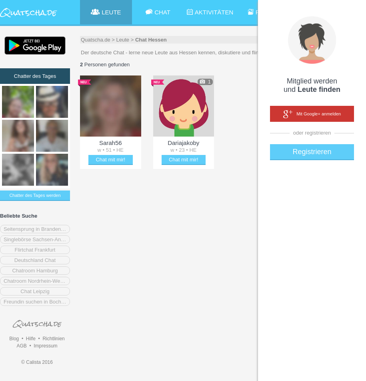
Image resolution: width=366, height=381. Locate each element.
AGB (21, 346)
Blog (14, 338)
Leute (123, 40)
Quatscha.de (95, 40)
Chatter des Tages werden (34, 195)
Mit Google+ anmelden (312, 114)
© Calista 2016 (37, 362)
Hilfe (31, 338)
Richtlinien (53, 338)
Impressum (45, 346)
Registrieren (311, 152)
